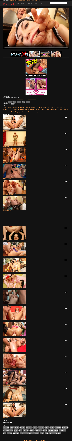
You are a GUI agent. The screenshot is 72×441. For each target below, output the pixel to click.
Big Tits (14, 101)
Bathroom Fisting (7, 369)
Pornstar (28, 101)
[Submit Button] (65, 3)
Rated (17, 3)
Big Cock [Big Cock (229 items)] (25, 107)
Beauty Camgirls (12, 0)
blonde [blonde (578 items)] (45, 107)
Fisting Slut (6, 240)
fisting (23, 101)
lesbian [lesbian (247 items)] (34, 109)
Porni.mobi (9, 4)
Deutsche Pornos (21, 0)
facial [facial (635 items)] (9, 109)
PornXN (35, 3)
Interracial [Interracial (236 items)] (29, 109)
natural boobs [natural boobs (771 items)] (42, 109)
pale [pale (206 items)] (55, 109)
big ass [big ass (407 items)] (15, 107)
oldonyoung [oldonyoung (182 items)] (50, 109)
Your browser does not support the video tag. (36, 28)
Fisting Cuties (6, 337)
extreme (19, 101)
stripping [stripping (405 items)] (17, 112)
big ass (9, 101)
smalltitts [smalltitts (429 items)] (11, 112)
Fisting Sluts (6, 289)
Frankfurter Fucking (8, 194)
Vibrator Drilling (7, 210)
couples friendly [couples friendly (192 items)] (8, 430)
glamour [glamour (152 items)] (23, 109)
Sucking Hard (6, 385)
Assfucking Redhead (8, 305)
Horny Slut (5, 273)
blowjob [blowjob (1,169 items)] (50, 107)
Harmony (23, 3)
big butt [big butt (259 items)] (20, 107)
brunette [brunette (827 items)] (57, 107)
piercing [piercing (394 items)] (59, 109)
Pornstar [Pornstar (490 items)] (65, 109)
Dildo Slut (5, 417)
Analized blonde (7, 178)
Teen (40, 3)
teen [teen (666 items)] (26, 112)
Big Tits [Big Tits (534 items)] (35, 107)
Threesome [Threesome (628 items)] (32, 112)
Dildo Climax (6, 130)
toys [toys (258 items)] (37, 112)
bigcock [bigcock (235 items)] (30, 107)
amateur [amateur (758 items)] (6, 107)
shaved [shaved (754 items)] (5, 112)
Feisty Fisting (6, 256)
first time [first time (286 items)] (18, 109)
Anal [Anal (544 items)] (10, 107)
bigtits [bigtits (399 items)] (40, 107)
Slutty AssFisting (7, 162)
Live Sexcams (37, 0)
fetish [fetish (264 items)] (13, 109)
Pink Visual (29, 3)
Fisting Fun (6, 146)
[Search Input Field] (57, 3)
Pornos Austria (30, 0)
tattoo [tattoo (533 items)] (22, 112)
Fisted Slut (5, 321)
